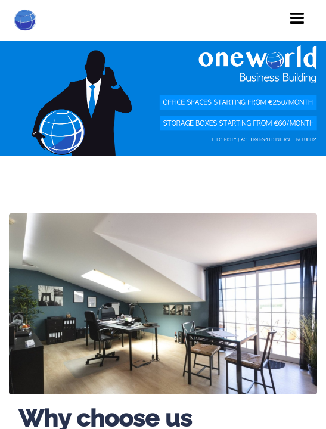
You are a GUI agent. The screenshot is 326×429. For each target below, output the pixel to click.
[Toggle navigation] (297, 18)
